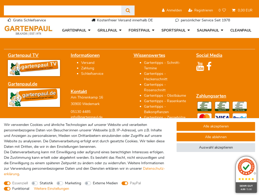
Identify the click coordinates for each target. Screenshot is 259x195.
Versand (87, 62)
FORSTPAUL (139, 30)
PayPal (135, 183)
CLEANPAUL (240, 30)
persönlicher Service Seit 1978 (205, 20)
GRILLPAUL (107, 30)
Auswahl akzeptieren (216, 147)
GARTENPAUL (74, 30)
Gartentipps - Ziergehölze (164, 117)
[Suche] (128, 10)
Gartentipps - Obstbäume (165, 95)
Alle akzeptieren (216, 126)
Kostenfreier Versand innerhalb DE (125, 20)
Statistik (46, 183)
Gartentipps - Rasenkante (165, 101)
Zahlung (87, 68)
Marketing (73, 183)
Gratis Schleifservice (29, 20)
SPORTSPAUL (173, 30)
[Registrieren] (200, 10)
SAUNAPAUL (208, 30)
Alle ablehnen (216, 137)
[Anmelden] (172, 10)
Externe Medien (105, 183)
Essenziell (20, 183)
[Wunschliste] (222, 10)
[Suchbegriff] (62, 10)
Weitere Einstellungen (51, 188)
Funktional (20, 188)
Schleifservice (92, 73)
